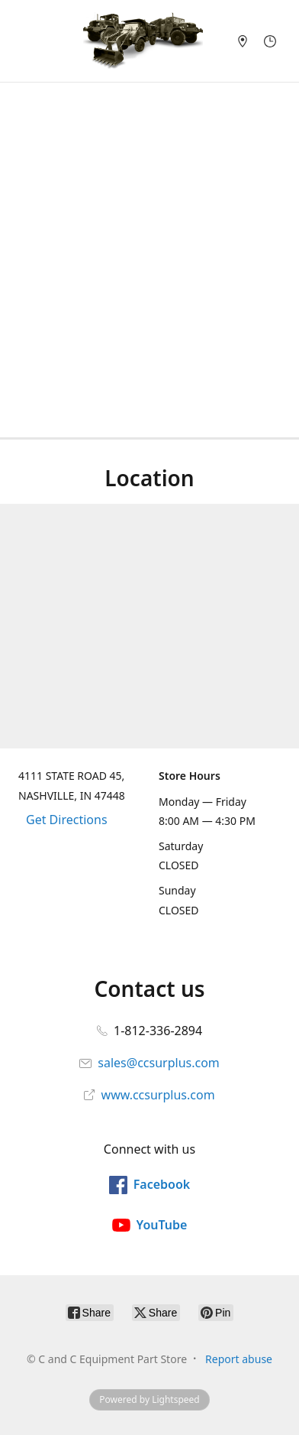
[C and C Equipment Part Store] (142, 41)
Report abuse (238, 1359)
